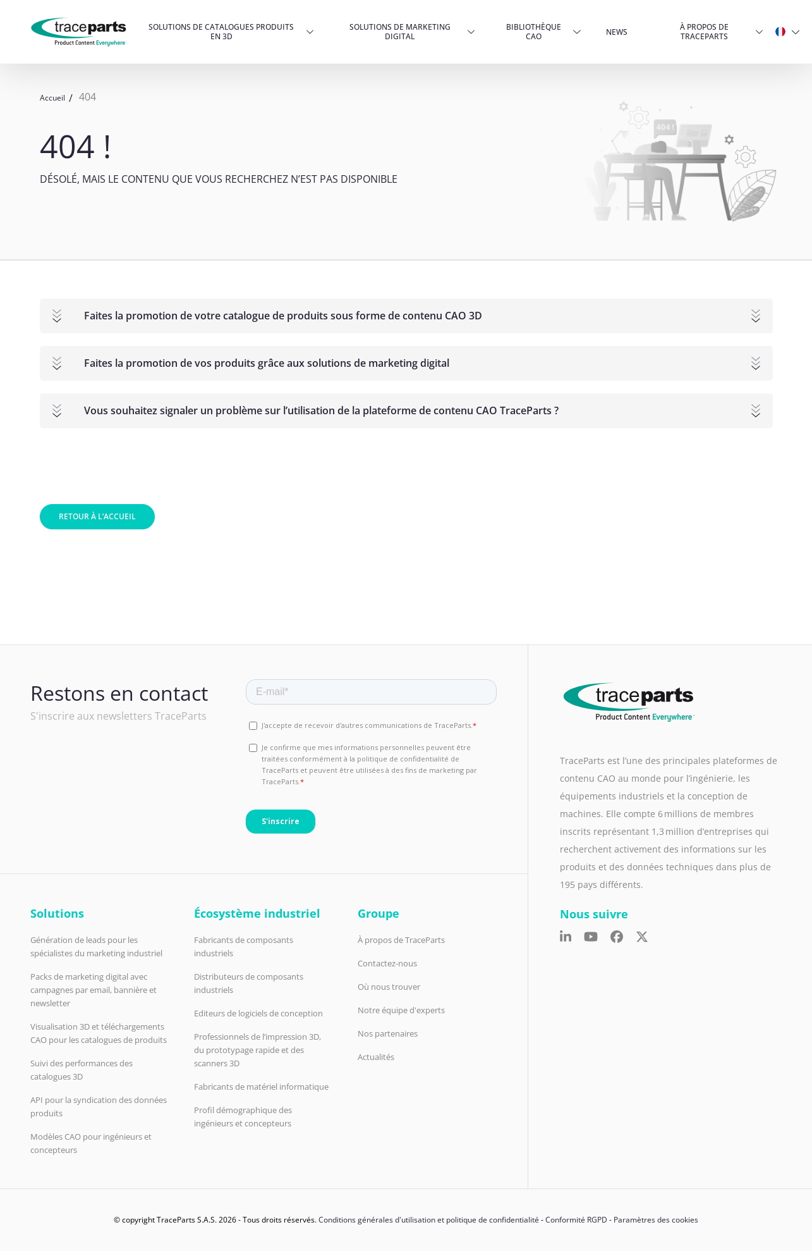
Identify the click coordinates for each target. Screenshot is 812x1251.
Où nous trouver (389, 986)
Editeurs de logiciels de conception (258, 1013)
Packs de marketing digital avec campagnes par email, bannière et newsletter (93, 990)
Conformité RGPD (576, 1219)
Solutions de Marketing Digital (400, 31)
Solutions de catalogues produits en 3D (221, 31)
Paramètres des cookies (656, 1219)
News (616, 32)
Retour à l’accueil (97, 516)
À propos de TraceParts (704, 31)
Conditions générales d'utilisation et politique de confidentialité (428, 1219)
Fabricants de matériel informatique (261, 1086)
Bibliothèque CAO (533, 31)
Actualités (376, 1057)
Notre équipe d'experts (401, 1010)
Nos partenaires (388, 1033)
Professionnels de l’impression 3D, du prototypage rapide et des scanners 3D (257, 1050)
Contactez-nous (387, 963)
